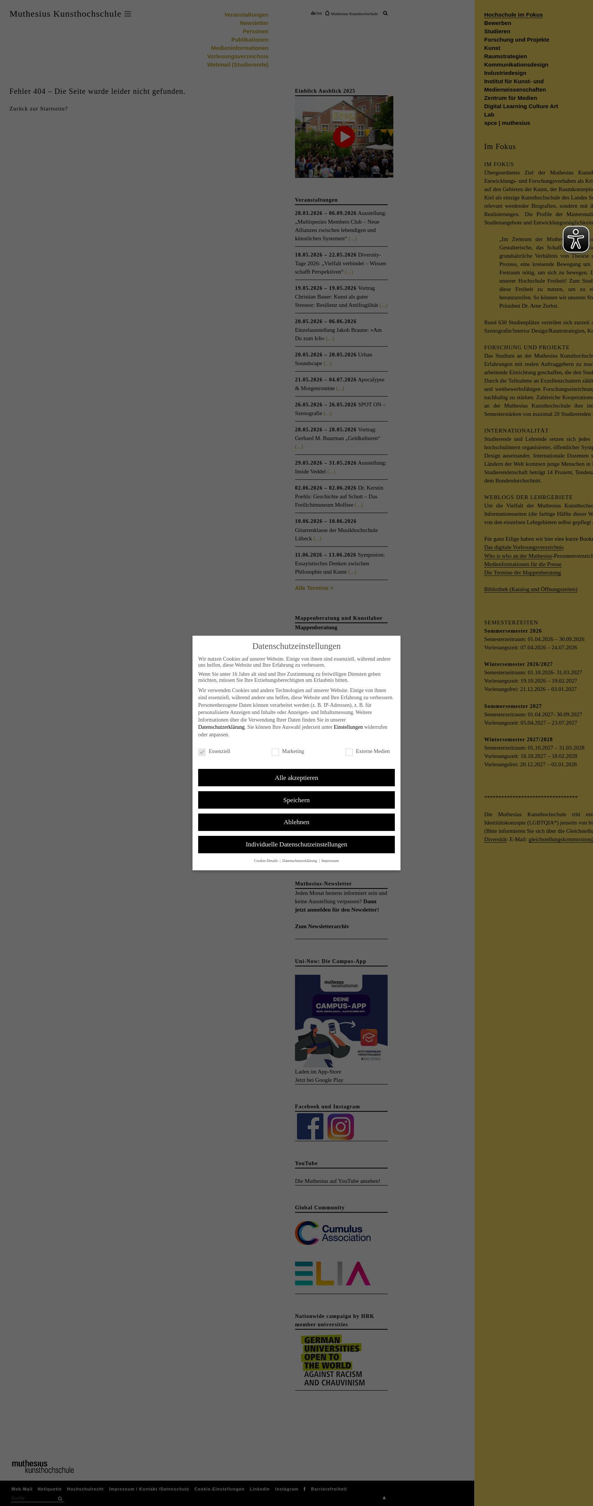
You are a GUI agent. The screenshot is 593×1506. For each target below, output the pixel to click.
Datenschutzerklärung (221, 727)
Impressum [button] (330, 861)
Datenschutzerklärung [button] (300, 861)
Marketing (288, 751)
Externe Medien (367, 751)
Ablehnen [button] (296, 822)
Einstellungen (348, 727)
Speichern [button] (296, 800)
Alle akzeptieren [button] (296, 777)
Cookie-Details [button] (266, 861)
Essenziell (214, 751)
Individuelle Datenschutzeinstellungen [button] (297, 844)
